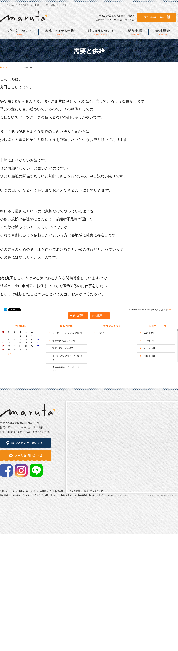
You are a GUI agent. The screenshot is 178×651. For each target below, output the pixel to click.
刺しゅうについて (27, 491)
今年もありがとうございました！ (66, 369)
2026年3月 (149, 333)
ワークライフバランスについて (67, 333)
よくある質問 (73, 491)
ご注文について (7, 491)
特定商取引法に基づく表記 (90, 495)
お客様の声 (58, 491)
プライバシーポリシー (117, 495)
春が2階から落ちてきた (63, 340)
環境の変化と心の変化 (63, 348)
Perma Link (171, 310)
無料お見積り (67, 495)
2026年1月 (149, 340)
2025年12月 (149, 348)
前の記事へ (78, 315)
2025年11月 (149, 356)
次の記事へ (100, 315)
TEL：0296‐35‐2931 (12, 432)
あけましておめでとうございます (67, 358)
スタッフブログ (32, 495)
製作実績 (4, 495)
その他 (101, 333)
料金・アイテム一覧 (93, 491)
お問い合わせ (50, 495)
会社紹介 (44, 491)
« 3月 (9, 353)
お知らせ (17, 495)
